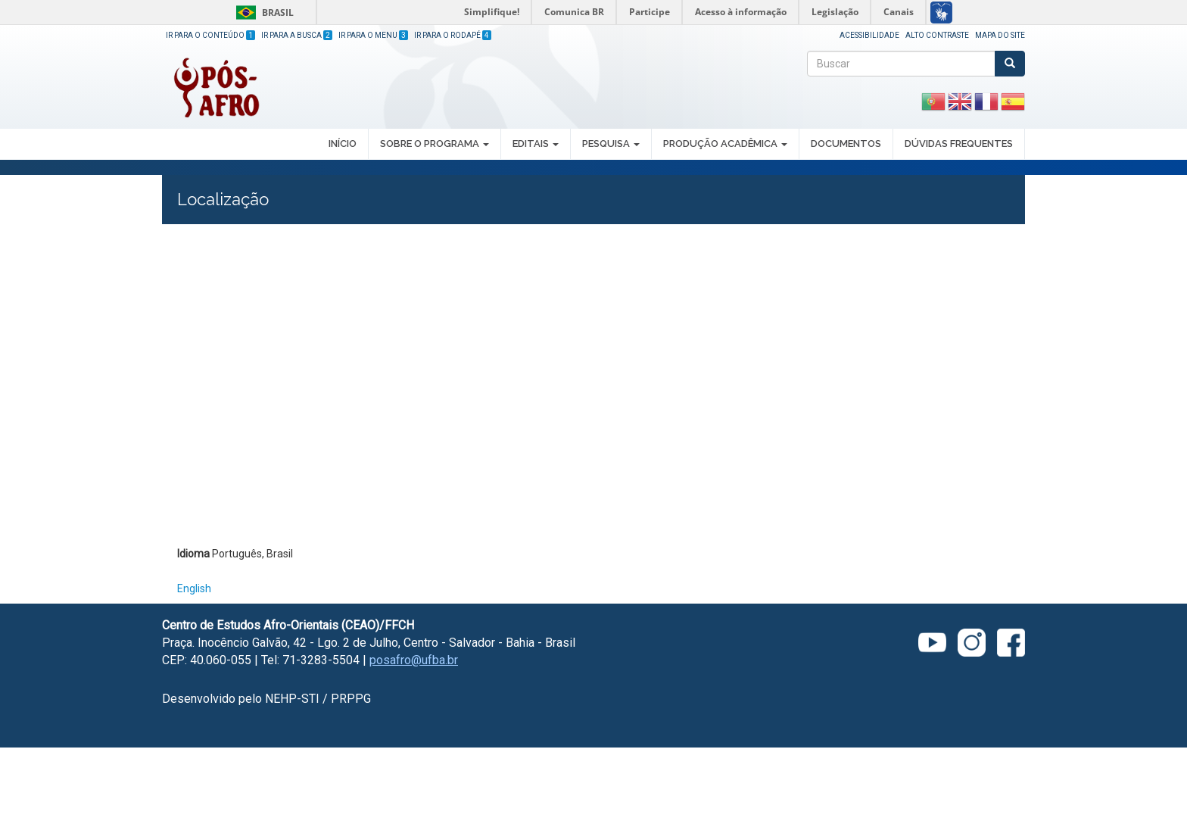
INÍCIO (343, 143)
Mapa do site (1000, 35)
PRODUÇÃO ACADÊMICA (725, 143)
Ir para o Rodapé (452, 35)
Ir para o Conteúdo (210, 35)
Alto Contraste (937, 35)
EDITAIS (535, 143)
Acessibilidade (869, 35)
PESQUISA (611, 143)
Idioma (193, 554)
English (194, 588)
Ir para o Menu (373, 35)
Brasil (262, 12)
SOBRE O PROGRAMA (434, 143)
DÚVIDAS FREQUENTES (959, 143)
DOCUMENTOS (846, 143)
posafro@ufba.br (413, 660)
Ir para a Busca (296, 35)
